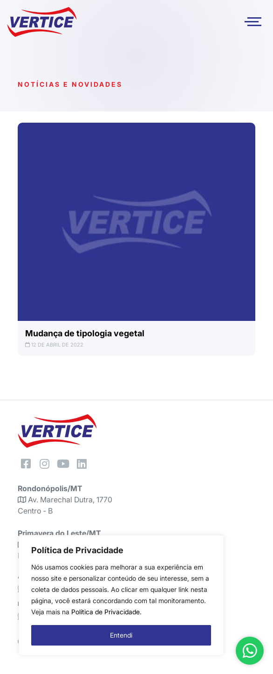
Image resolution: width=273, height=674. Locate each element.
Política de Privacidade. (106, 612)
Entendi (121, 635)
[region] (121, 595)
